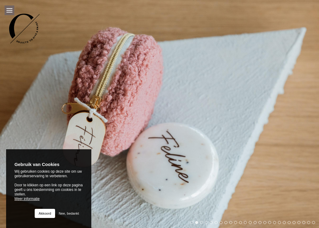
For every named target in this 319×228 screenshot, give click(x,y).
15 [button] (261, 224)
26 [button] (315, 224)
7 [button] (222, 224)
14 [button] (257, 224)
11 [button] (242, 224)
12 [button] (247, 224)
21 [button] (291, 224)
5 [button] (213, 224)
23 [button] (300, 224)
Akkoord (45, 213)
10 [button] (237, 224)
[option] (159, 114)
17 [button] (271, 224)
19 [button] (281, 224)
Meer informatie (27, 199)
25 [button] (310, 224)
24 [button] (305, 224)
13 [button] (252, 224)
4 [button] (208, 224)
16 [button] (266, 224)
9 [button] (232, 224)
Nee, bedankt (69, 213)
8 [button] (227, 224)
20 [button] (286, 224)
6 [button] (218, 224)
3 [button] (203, 224)
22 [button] (296, 224)
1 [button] (193, 224)
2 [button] (198, 224)
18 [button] (276, 224)
